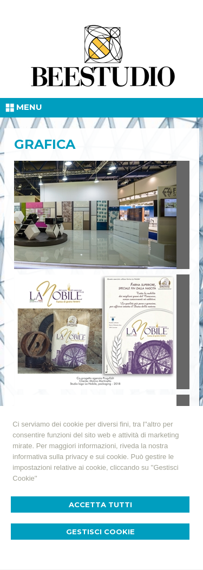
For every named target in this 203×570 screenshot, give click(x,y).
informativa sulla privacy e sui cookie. (70, 457)
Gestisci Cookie (100, 531)
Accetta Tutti (100, 504)
